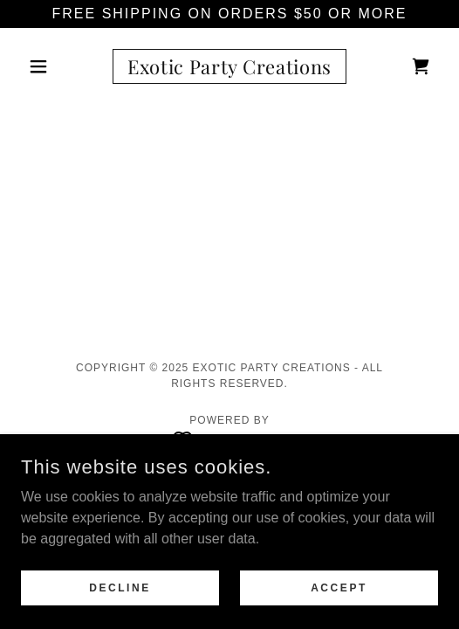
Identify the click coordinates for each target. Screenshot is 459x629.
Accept (339, 587)
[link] (230, 66)
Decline (120, 587)
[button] (52, 66)
